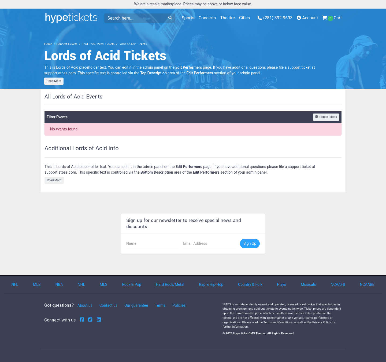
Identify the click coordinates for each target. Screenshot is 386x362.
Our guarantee (136, 305)
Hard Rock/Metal (170, 284)
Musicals (308, 284)
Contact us (108, 305)
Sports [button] (188, 17)
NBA (59, 284)
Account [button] (307, 17)
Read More (54, 81)
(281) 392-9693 (275, 17)
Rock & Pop (131, 284)
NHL (81, 284)
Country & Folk (250, 284)
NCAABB (367, 284)
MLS (103, 284)
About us (84, 305)
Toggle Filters (326, 117)
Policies (178, 305)
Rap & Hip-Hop (211, 284)
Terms (160, 305)
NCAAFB (338, 284)
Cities (244, 17)
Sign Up (249, 243)
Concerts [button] (207, 17)
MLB (37, 284)
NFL (15, 284)
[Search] (134, 18)
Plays (281, 284)
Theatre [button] (227, 17)
